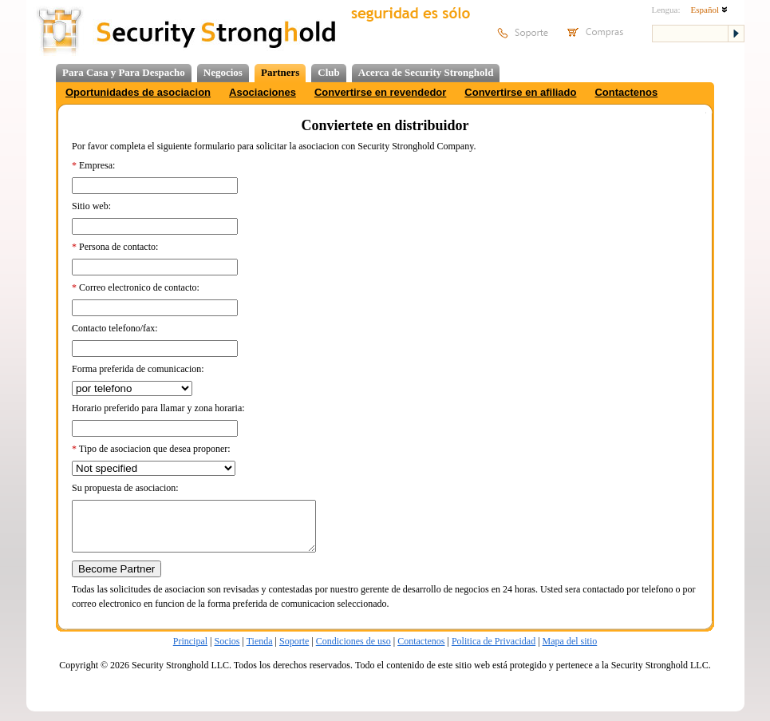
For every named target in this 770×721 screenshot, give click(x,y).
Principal (190, 650)
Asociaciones (262, 92)
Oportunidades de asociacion (138, 92)
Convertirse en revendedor (380, 92)
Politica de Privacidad (493, 650)
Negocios (223, 72)
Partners (280, 72)
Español (709, 9)
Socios (226, 650)
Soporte (294, 650)
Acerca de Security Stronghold (426, 72)
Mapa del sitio (570, 650)
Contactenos (625, 92)
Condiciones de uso (353, 650)
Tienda (260, 650)
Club (328, 72)
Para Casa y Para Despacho (123, 72)
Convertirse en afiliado (520, 92)
